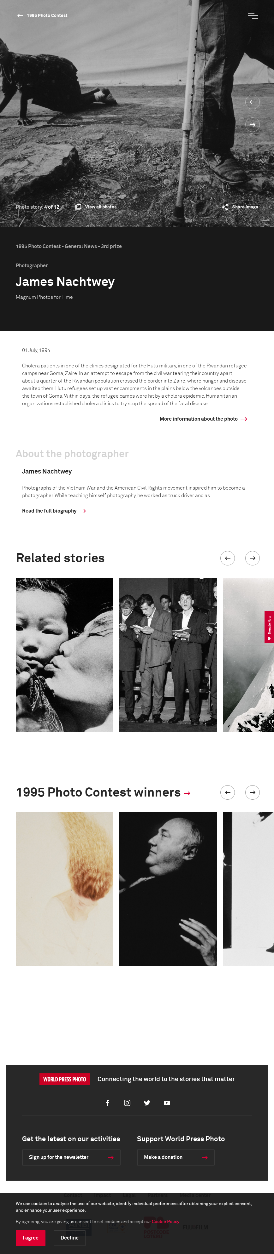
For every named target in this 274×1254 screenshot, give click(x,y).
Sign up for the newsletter (58, 1157)
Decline (70, 1237)
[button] (227, 558)
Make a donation (163, 1157)
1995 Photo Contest (47, 16)
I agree (31, 1237)
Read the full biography (49, 511)
